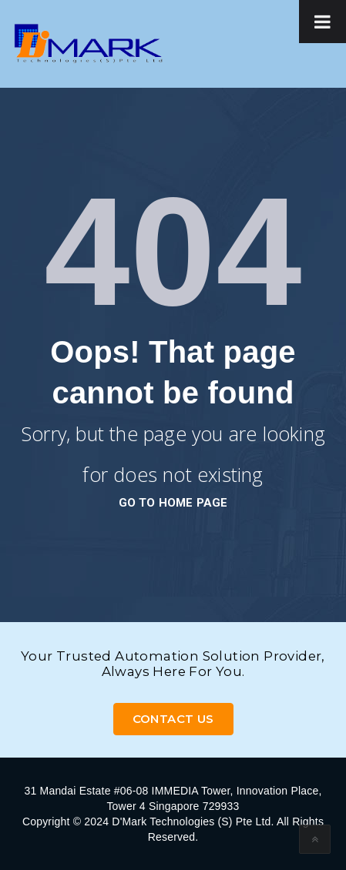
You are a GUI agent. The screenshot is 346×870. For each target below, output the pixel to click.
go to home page (173, 503)
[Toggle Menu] (322, 21)
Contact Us (173, 718)
